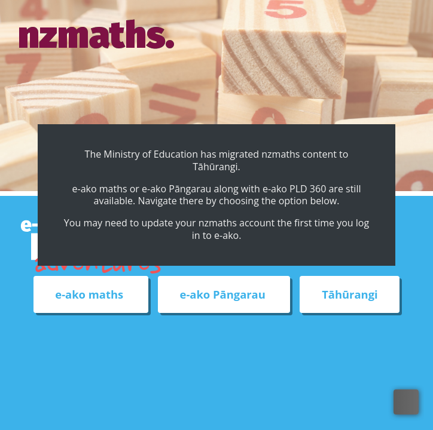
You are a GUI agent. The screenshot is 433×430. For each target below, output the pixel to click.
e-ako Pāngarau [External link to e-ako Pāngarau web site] (224, 294)
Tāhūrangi (349, 294)
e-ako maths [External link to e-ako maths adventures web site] (90, 294)
